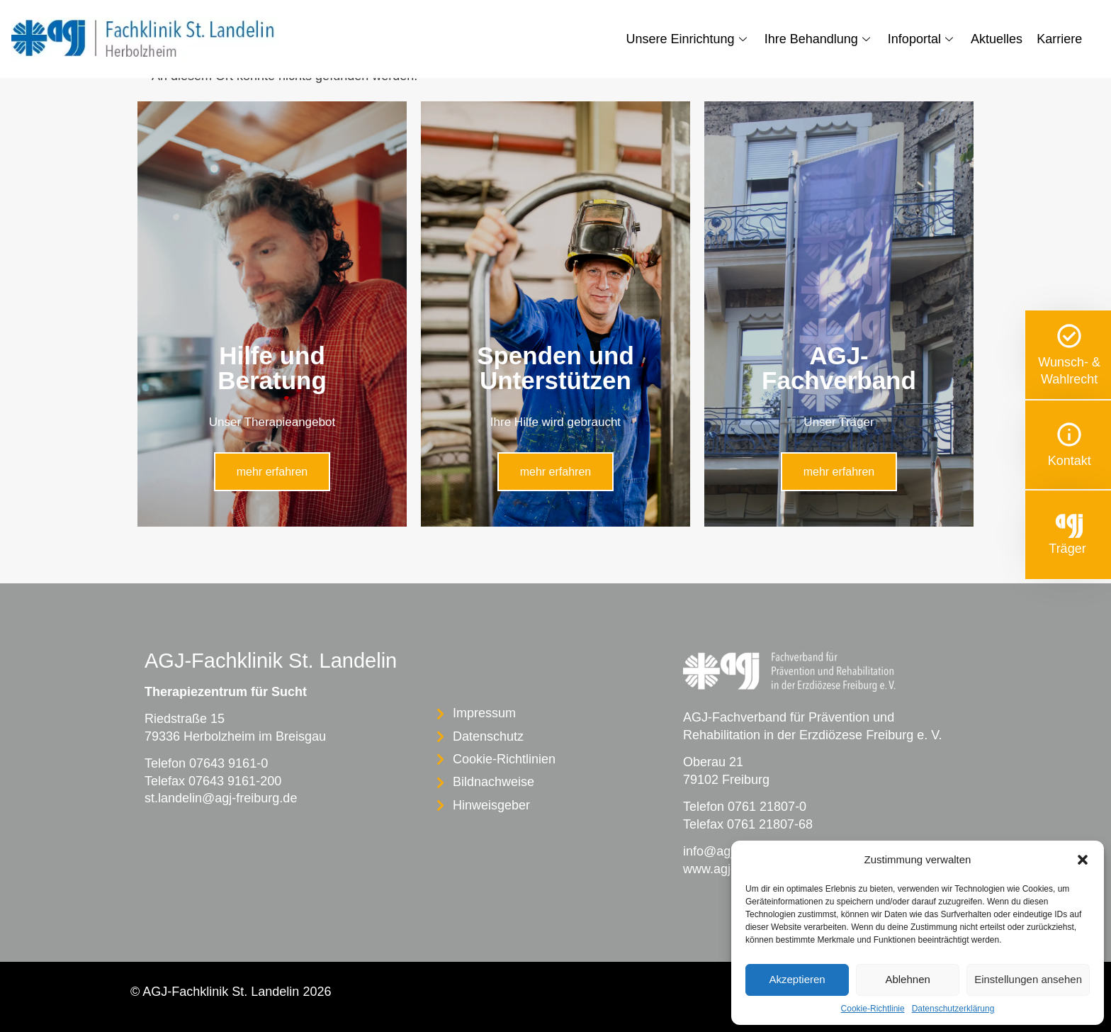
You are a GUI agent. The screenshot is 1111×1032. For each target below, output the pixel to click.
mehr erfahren (272, 472)
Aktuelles (996, 39)
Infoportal (922, 39)
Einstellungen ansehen (1028, 979)
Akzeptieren (797, 979)
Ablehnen (907, 979)
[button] (1083, 860)
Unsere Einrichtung (688, 39)
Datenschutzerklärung (953, 1009)
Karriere (1059, 39)
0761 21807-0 (767, 807)
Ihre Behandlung (819, 39)
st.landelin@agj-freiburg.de (221, 798)
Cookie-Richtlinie (873, 1009)
